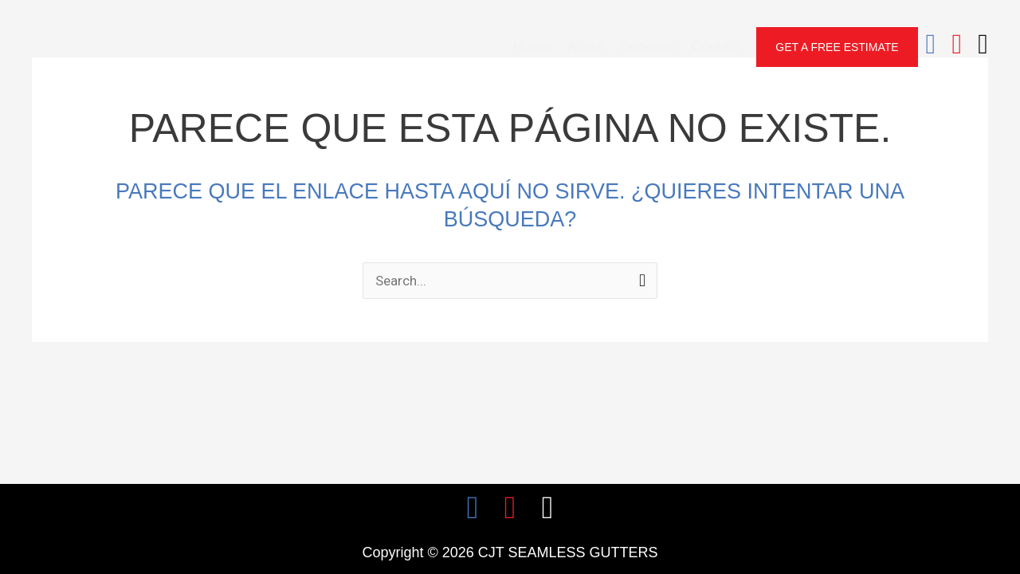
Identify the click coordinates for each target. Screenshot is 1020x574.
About (585, 46)
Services (647, 46)
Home (531, 46)
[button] (836, 47)
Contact (715, 46)
